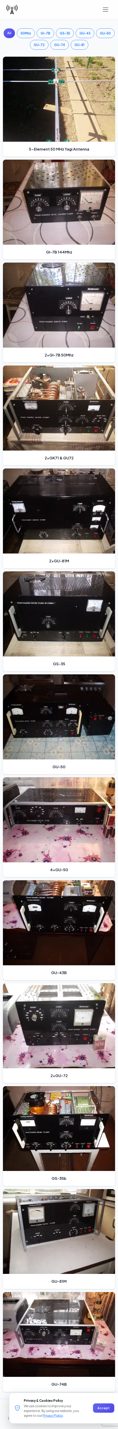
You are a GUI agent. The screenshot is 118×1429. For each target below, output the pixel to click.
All (9, 33)
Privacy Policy (53, 1415)
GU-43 (84, 33)
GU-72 (39, 45)
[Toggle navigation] (105, 9)
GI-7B (45, 33)
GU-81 (79, 45)
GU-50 (105, 33)
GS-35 (65, 33)
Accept (103, 1408)
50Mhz (26, 33)
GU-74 (59, 45)
